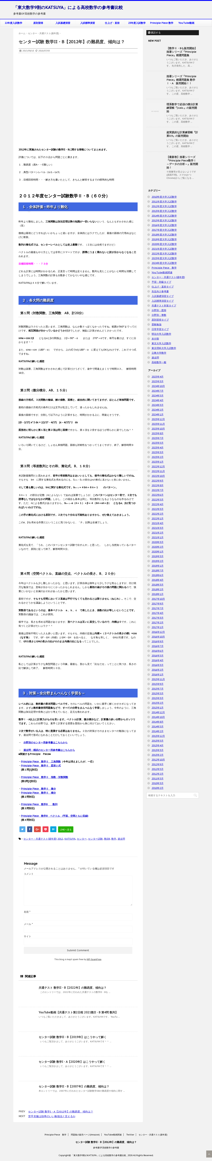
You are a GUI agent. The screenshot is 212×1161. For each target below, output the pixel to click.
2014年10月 (158, 717)
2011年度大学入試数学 (164, 201)
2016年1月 (158, 674)
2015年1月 (158, 707)
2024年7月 (158, 390)
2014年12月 (158, 712)
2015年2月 (158, 702)
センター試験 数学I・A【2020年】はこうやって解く (72, 1061)
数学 (113, 838)
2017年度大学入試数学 (164, 229)
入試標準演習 (87, 23)
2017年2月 (158, 622)
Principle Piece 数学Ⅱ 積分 (38, 792)
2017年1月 (158, 627)
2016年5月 (158, 655)
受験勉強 (156, 324)
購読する (154, 32)
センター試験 (95, 838)
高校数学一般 (159, 362)
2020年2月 (158, 546)
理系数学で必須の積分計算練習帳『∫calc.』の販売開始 (182, 108)
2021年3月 (158, 528)
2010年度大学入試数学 (164, 196)
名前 (27, 911)
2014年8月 (158, 721)
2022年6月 (158, 494)
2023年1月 (158, 461)
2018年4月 (158, 580)
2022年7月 (158, 490)
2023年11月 (158, 424)
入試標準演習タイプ (163, 300)
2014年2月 (158, 731)
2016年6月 (158, 650)
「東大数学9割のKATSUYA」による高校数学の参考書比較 (68, 7)
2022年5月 (158, 499)
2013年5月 (158, 740)
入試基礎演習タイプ (163, 296)
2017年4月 (158, 613)
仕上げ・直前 (112, 23)
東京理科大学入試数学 (164, 348)
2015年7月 (158, 688)
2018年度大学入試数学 (164, 234)
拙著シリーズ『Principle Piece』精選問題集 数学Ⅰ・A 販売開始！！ (181, 80)
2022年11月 (158, 471)
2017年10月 (158, 598)
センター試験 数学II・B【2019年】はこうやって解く (72, 1037)
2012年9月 (158, 764)
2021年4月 (158, 523)
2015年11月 (158, 679)
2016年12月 (158, 632)
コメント (29, 873)
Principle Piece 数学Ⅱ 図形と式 (41, 765)
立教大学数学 (159, 352)
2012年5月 (158, 769)
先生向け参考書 (160, 291)
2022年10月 (158, 476)
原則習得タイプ (160, 319)
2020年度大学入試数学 (164, 244)
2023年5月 (158, 442)
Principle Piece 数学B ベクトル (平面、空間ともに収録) (54, 815)
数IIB (107, 838)
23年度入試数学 (137, 23)
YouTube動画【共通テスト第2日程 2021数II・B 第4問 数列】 (78, 1012)
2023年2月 (158, 457)
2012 (60, 838)
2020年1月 (158, 551)
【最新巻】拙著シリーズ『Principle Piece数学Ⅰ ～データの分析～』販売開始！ (182, 162)
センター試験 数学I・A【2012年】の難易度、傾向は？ (60, 1111)
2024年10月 (158, 386)
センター (82, 838)
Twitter (130, 1134)
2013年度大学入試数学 (164, 211)
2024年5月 (158, 395)
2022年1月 (158, 518)
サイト (27, 936)
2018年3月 (158, 584)
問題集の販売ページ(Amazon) (85, 1134)
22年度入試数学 (13, 23)
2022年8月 (158, 485)
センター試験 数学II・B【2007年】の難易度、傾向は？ (74, 1086)
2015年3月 (158, 698)
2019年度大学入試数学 (164, 239)
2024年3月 (158, 405)
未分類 (155, 338)
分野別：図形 (159, 310)
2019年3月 (158, 556)
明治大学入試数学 (161, 334)
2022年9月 (158, 480)
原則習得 (38, 23)
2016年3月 (158, 665)
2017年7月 (158, 608)
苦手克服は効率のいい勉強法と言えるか (51, 1116)
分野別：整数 (159, 315)
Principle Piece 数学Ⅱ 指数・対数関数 (44, 777)
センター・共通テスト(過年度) (40, 838)
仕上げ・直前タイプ (163, 286)
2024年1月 (158, 414)
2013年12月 (158, 736)
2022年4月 (158, 504)
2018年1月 (158, 594)
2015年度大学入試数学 (164, 220)
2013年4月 (158, 745)
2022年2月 (158, 513)
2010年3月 (158, 783)
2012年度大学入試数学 (164, 206)
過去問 (121, 838)
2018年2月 (158, 589)
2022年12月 (158, 466)
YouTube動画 (186, 23)
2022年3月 (158, 509)
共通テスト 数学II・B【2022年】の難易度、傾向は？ (72, 987)
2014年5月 (158, 726)
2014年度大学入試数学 (164, 215)
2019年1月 (158, 565)
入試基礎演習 (62, 23)
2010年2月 (158, 788)
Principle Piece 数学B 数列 (39, 804)
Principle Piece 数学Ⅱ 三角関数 (41, 761)
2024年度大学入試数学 (164, 263)
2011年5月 (158, 778)
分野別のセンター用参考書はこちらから (45, 742)
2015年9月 (158, 684)
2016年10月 (158, 636)
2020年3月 (158, 542)
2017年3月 (158, 617)
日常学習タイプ (160, 329)
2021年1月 (158, 537)
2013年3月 (158, 750)
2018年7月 (158, 570)
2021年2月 (158, 532)
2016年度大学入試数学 (164, 225)
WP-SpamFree (94, 959)
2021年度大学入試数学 (164, 248)
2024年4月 (158, 400)
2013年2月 (158, 754)
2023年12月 (158, 419)
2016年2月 (158, 669)
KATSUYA (69, 838)
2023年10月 (158, 428)
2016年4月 (158, 660)
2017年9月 (158, 603)
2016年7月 (158, 646)
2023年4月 (158, 447)
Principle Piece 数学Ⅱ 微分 (38, 788)
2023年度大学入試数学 (164, 258)
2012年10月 (158, 759)
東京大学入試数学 (161, 343)
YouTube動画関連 (162, 272)
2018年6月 (158, 575)
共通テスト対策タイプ (164, 305)
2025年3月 (158, 381)
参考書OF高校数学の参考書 (106, 1147)
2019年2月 (158, 561)
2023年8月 (158, 433)
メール (28, 924)
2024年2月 (158, 409)
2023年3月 (158, 452)
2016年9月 (158, 641)
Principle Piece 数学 (161, 23)
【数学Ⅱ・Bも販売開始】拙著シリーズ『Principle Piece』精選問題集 (181, 52)
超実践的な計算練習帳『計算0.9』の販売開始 (182, 134)
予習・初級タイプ (161, 282)
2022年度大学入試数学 (164, 253)
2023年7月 (158, 438)
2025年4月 (158, 376)
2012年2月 (158, 773)
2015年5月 (158, 693)
